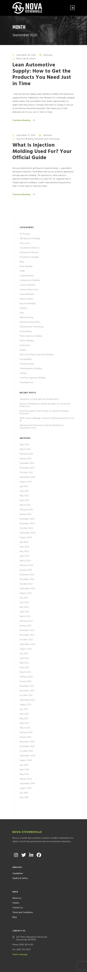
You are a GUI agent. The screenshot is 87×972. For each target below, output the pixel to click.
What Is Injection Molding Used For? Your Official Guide (42, 151)
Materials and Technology (47, 139)
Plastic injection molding (31, 336)
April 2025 (24, 500)
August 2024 (26, 537)
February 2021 (26, 732)
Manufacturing (26, 317)
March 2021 (25, 728)
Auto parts (25, 243)
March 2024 (25, 560)
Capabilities (17, 861)
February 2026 (26, 454)
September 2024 (27, 533)
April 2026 (24, 444)
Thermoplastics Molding (31, 368)
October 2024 (26, 528)
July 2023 (24, 598)
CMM (22, 271)
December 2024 (27, 519)
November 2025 (27, 468)
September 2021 (27, 700)
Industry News (29, 58)
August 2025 (26, 482)
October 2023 (26, 584)
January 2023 (25, 625)
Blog (18, 58)
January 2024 (26, 570)
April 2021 (24, 723)
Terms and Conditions (22, 900)
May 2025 (24, 495)
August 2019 (25, 788)
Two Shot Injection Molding (33, 378)
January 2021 (25, 737)
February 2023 (26, 621)
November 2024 (27, 523)
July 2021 (24, 709)
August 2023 (26, 593)
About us (16, 885)
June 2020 (24, 769)
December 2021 (27, 686)
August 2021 (25, 704)
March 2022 (25, 672)
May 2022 (24, 663)
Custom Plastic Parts (29, 289)
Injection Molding (24, 139)
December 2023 (27, 574)
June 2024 (24, 547)
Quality (23, 350)
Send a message (19, 942)
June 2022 (24, 658)
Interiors (23, 308)
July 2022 (24, 653)
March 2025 (25, 505)
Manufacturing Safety (30, 322)
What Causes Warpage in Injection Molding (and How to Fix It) (47, 419)
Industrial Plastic (27, 294)
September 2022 (27, 644)
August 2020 (26, 760)
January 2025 (26, 514)
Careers (15, 890)
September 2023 (27, 588)
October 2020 (26, 751)
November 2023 (27, 579)
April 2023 (24, 612)
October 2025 (26, 472)
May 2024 (24, 551)
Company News (27, 275)
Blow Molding (26, 266)
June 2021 (24, 714)
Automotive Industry (29, 248)
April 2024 (24, 556)
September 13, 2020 (25, 135)
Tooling (23, 373)
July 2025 (24, 486)
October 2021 (26, 695)
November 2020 (27, 746)
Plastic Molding (27, 340)
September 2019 (27, 783)
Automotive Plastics (29, 252)
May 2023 (24, 607)
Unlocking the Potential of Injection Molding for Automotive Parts (42, 427)
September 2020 (27, 755)
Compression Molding (30, 280)
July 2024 (24, 542)
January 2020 (26, 779)
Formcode (69, 966)
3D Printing (25, 234)
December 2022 (27, 630)
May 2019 (24, 797)
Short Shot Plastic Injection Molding (36, 354)
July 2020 (24, 765)
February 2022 (26, 677)
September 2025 (27, 477)
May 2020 (24, 774)
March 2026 (25, 449)
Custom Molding (27, 285)
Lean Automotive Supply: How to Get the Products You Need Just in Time (41, 74)
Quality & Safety (20, 865)
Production (25, 345)
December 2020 (27, 742)
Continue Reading (23, 120)
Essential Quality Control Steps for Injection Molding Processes (44, 412)
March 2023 (25, 616)
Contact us (17, 895)
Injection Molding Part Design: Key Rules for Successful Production (45, 405)
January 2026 (26, 458)
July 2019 (24, 793)
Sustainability (26, 359)
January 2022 (26, 681)
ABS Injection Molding (30, 238)
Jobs (22, 313)
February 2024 (26, 565)
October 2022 (26, 639)
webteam (47, 55)
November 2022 (27, 635)
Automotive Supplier (29, 257)
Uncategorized (26, 382)
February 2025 (26, 509)
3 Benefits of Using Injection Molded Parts (39, 399)
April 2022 (24, 667)
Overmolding (25, 331)
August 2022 (26, 649)
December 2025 (27, 463)
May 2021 (24, 718)
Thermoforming (27, 364)
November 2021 (27, 690)
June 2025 (24, 491)
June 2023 (24, 602)
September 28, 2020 (26, 55)
